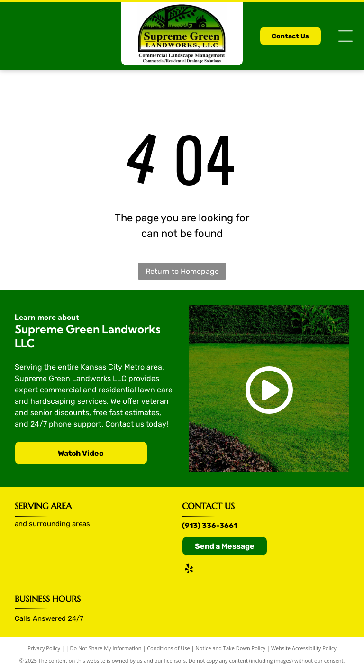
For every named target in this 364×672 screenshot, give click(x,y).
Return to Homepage (182, 271)
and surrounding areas (52, 523)
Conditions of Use (168, 648)
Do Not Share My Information (106, 648)
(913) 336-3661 (209, 525)
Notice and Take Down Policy (231, 648)
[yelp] (189, 570)
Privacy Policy (43, 648)
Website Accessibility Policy (304, 648)
